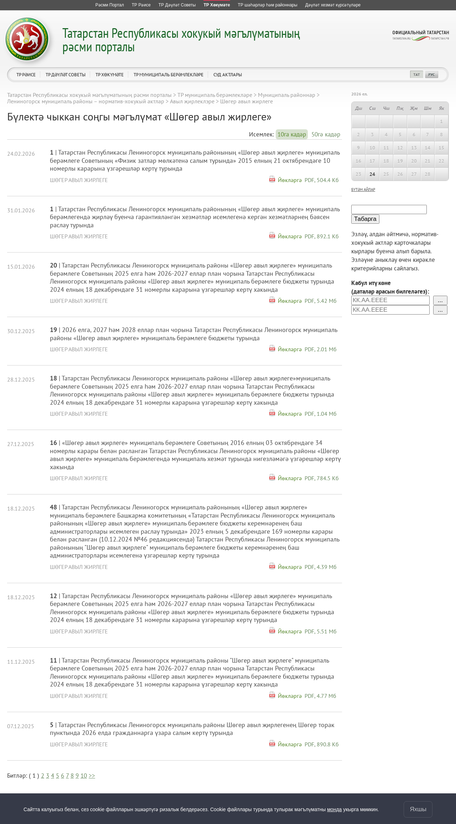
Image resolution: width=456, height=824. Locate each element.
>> (92, 775)
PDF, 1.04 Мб (321, 413)
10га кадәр (292, 134)
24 (372, 174)
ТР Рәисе (26, 75)
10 (84, 775)
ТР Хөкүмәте (109, 75)
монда (334, 809)
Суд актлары (227, 75)
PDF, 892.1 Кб (322, 236)
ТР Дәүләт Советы (66, 75)
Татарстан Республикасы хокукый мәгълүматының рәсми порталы (181, 39)
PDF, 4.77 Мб (320, 695)
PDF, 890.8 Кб (322, 744)
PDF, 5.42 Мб (321, 300)
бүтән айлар (363, 189)
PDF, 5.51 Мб (321, 631)
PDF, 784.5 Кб (322, 478)
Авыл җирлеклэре (192, 101)
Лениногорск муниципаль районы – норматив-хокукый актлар (85, 101)
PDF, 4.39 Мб (321, 566)
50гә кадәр (325, 134)
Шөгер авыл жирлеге (79, 179)
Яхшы (418, 809)
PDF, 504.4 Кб (322, 179)
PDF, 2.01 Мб (321, 349)
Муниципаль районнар (286, 94)
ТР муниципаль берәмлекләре (168, 75)
